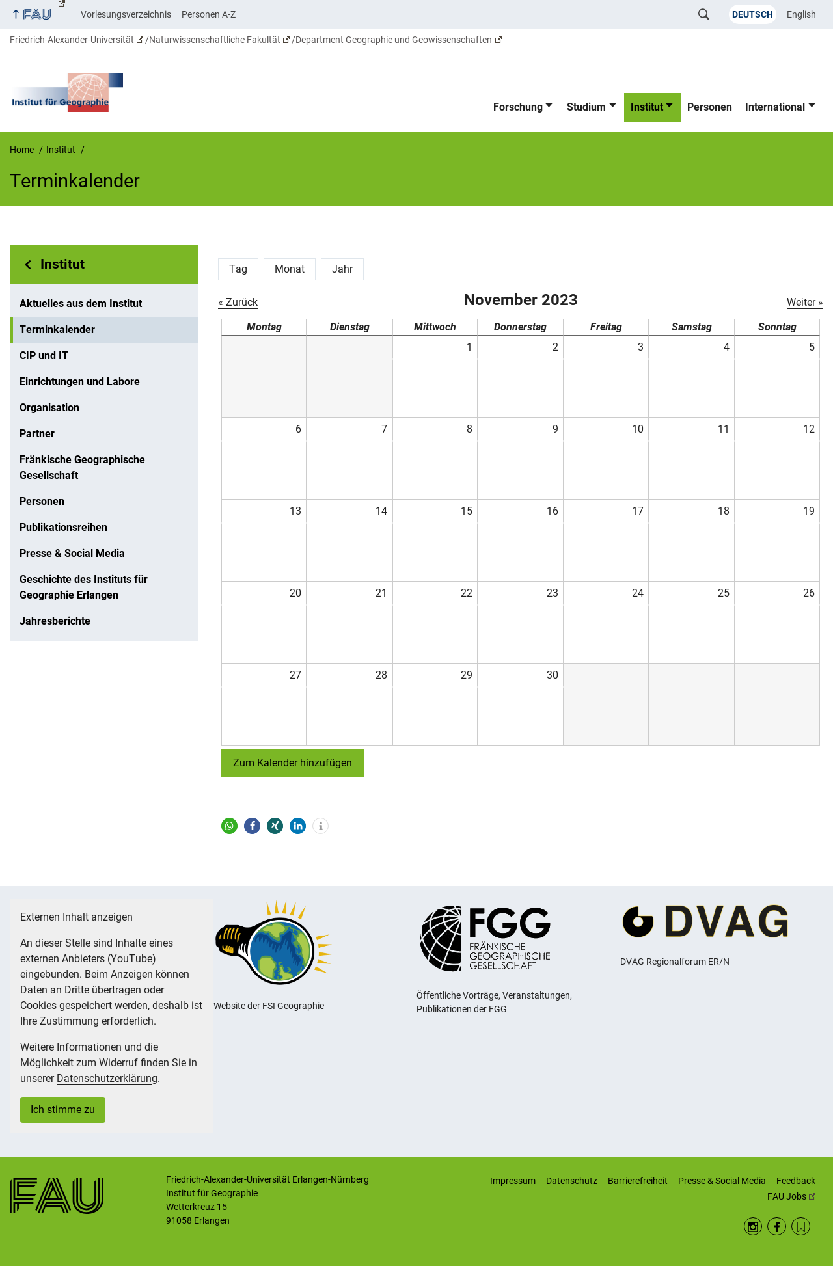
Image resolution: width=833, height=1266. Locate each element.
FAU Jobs (791, 1196)
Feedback (795, 1181)
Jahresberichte (55, 621)
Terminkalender (57, 329)
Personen (709, 107)
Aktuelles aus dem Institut (81, 303)
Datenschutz (571, 1181)
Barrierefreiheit (638, 1181)
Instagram (753, 1226)
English (801, 14)
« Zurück (238, 302)
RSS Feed (800, 1226)
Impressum (513, 1181)
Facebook (776, 1226)
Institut (647, 107)
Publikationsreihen (63, 527)
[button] (229, 826)
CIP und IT (44, 355)
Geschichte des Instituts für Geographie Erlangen (84, 587)
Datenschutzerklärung (107, 1078)
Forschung (518, 107)
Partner (37, 433)
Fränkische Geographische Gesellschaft (82, 467)
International (775, 107)
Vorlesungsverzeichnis (126, 14)
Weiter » (805, 302)
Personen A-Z (209, 14)
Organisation (49, 407)
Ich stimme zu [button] (63, 1109)
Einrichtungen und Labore (80, 381)
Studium (586, 107)
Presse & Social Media (72, 553)
